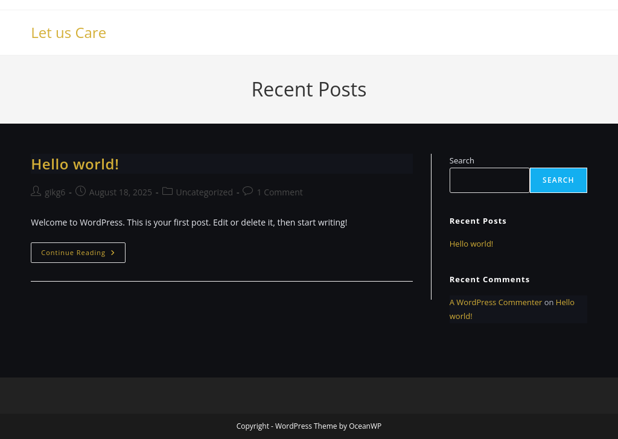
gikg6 (55, 192)
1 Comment (279, 192)
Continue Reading (83, 255)
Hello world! (75, 164)
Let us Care (68, 32)
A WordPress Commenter (496, 302)
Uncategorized (204, 192)
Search (462, 160)
